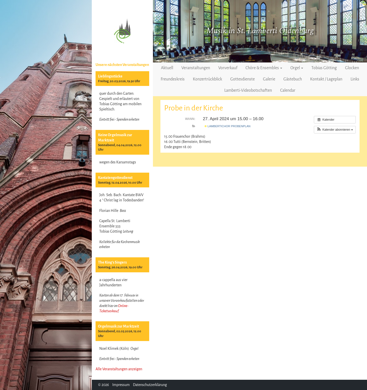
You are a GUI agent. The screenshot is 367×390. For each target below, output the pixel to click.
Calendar (287, 90)
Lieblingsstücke (110, 76)
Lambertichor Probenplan (227, 126)
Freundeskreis (173, 79)
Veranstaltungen (195, 68)
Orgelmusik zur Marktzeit (118, 326)
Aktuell (167, 68)
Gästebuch (292, 79)
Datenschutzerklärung (150, 385)
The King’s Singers (112, 262)
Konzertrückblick (207, 79)
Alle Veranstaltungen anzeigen (119, 369)
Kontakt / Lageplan (326, 79)
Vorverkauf (227, 68)
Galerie (269, 79)
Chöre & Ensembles (263, 68)
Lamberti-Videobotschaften (248, 90)
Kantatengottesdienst (115, 178)
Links (355, 79)
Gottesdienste (242, 79)
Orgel (296, 68)
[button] (335, 129)
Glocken (352, 68)
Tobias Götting (324, 68)
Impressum (121, 385)
